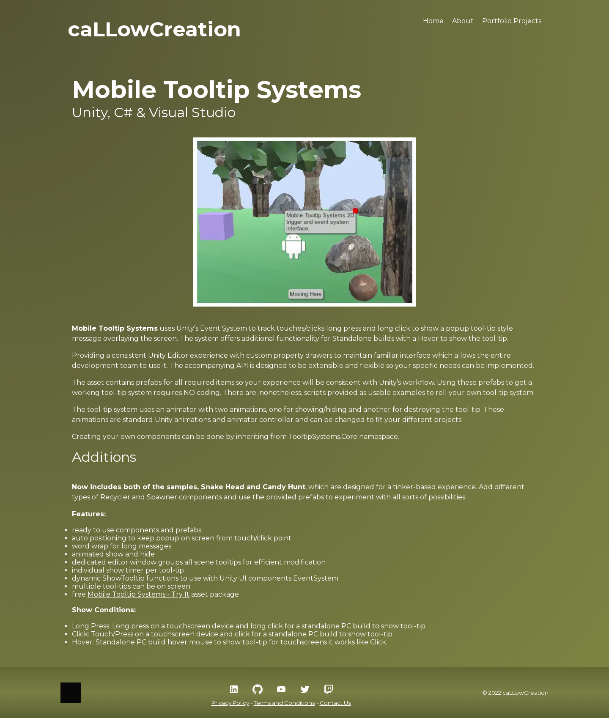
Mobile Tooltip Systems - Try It (138, 594)
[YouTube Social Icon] (281, 689)
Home (433, 21)
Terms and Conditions (284, 702)
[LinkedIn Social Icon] (234, 689)
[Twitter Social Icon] (305, 689)
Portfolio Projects (511, 21)
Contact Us (335, 702)
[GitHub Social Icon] (257, 689)
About (463, 21)
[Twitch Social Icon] (328, 689)
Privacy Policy (230, 702)
